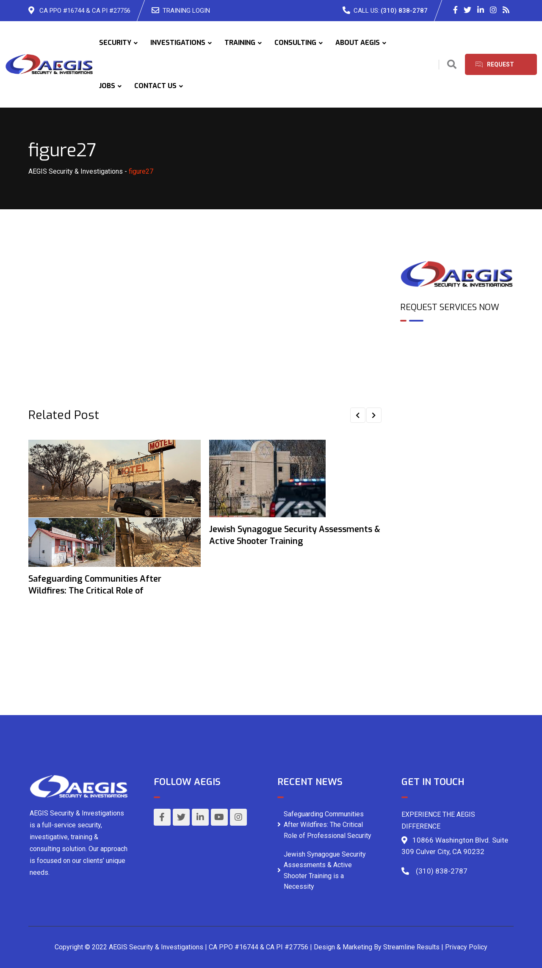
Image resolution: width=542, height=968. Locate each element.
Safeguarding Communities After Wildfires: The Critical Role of (94, 584)
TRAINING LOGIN (186, 10)
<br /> (457, 365)
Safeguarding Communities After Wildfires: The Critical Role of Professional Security (327, 825)
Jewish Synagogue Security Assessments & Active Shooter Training (294, 535)
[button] (357, 415)
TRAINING (239, 42)
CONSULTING (295, 42)
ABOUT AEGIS (357, 42)
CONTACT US (155, 85)
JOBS (107, 85)
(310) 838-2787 (404, 10)
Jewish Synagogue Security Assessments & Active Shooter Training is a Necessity (325, 870)
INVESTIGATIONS (177, 42)
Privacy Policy (466, 947)
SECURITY (115, 42)
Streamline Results (411, 947)
